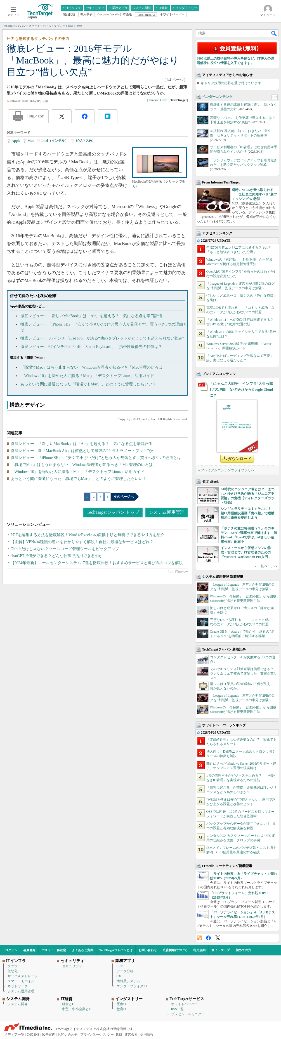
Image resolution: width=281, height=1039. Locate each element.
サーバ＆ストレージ (23, 976)
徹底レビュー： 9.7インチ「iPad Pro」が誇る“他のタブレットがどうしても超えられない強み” (102, 338)
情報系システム (128, 981)
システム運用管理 (167, 512)
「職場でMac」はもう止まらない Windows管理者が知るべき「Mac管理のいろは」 (93, 367)
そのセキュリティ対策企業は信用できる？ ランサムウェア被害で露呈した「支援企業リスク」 (243, 673)
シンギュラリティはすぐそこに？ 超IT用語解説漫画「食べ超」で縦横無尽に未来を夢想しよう (248, 513)
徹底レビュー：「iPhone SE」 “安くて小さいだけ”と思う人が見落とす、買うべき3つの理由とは (96, 458)
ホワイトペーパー (184, 1004)
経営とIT (68, 1004)
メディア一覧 (14, 1034)
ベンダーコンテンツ (217, 97)
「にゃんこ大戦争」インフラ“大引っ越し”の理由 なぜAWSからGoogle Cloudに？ (241, 389)
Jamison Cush (157, 100)
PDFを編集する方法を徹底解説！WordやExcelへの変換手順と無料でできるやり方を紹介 (87, 535)
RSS (199, 938)
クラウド (14, 966)
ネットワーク (18, 986)
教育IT (121, 1009)
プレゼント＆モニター (188, 1014)
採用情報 (147, 1034)
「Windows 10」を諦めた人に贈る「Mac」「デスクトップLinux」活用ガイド (87, 376)
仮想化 (13, 971)
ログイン (11, 950)
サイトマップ (220, 950)
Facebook (208, 938)
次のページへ (124, 497)
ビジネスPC (84, 141)
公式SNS (33, 1034)
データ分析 (125, 971)
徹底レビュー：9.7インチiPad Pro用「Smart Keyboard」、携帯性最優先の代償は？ (91, 347)
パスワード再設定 (53, 950)
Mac (31, 141)
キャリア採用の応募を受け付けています (231, 83)
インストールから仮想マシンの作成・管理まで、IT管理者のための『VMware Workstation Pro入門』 (246, 552)
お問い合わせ (147, 950)
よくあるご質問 (82, 950)
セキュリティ (72, 966)
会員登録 (29, 950)
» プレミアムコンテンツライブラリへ (226, 470)
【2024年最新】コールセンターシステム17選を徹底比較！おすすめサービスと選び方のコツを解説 (97, 563)
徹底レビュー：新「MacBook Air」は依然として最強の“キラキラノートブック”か (82, 451)
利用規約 (199, 950)
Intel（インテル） (54, 141)
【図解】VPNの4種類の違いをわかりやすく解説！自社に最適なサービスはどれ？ (82, 542)
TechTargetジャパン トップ (113, 512)
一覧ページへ (267, 566)
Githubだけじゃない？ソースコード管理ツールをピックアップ (65, 549)
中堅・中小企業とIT (77, 1009)
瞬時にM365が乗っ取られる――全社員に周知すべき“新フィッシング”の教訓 (254, 194)
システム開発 (18, 1004)
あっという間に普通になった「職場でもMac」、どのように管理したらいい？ (88, 384)
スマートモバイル (21, 981)
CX (119, 976)
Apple (16, 141)
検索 (274, 33)
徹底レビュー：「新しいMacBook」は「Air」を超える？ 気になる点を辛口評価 (91, 316)
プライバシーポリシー (97, 1034)
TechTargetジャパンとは (116, 950)
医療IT (121, 1004)
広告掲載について (175, 950)
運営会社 (131, 1034)
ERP (120, 966)
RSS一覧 (177, 1009)
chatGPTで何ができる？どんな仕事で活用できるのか (57, 556)
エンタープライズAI (132, 986)
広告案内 (48, 1034)
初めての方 (243, 950)
